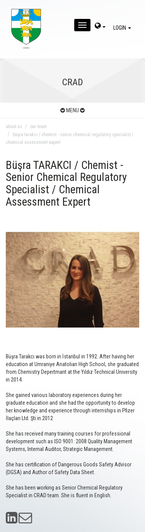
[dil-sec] (100, 26)
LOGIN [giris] (123, 28)
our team (38, 126)
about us (14, 126)
